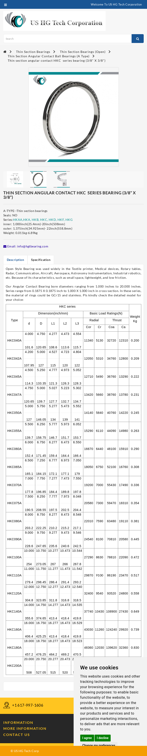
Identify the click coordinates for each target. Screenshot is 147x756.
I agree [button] (87, 738)
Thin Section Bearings (33, 52)
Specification (41, 260)
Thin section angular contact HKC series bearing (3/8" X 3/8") (57, 60)
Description (15, 260)
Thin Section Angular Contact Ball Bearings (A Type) (48, 56)
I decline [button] (102, 738)
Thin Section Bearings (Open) (83, 52)
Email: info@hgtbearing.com (25, 246)
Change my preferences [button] (98, 745)
